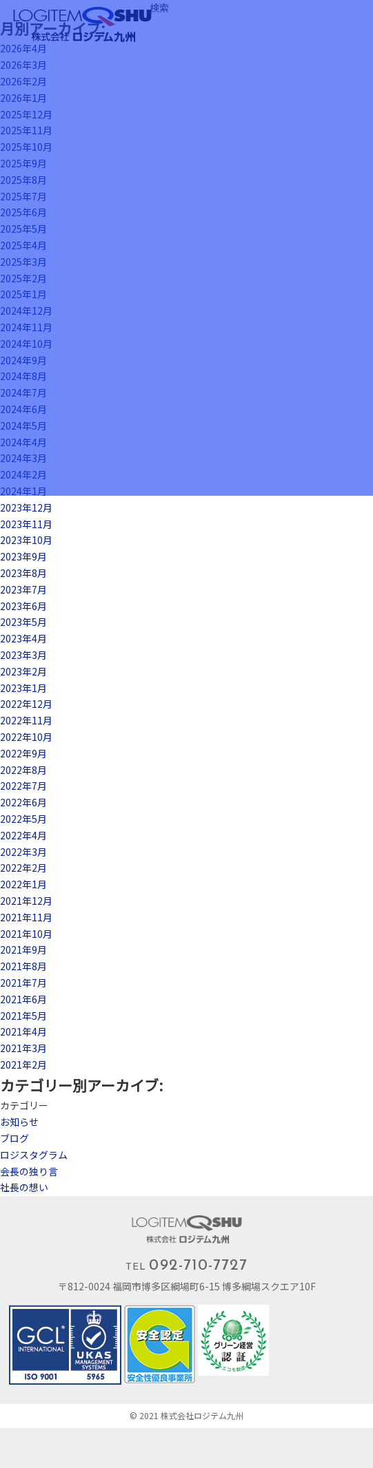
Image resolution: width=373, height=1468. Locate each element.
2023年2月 (23, 671)
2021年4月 (23, 1031)
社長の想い (24, 1187)
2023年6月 (23, 606)
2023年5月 (23, 622)
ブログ (14, 1138)
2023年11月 (26, 524)
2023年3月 (23, 655)
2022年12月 (26, 704)
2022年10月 (26, 737)
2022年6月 (23, 802)
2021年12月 (26, 901)
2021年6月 (23, 999)
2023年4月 (23, 638)
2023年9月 (23, 556)
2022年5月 (23, 819)
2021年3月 (23, 1048)
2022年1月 (23, 884)
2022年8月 (23, 770)
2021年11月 (26, 917)
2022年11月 (26, 720)
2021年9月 (23, 949)
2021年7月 (23, 982)
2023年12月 (26, 507)
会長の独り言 (29, 1171)
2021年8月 (23, 966)
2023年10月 (26, 540)
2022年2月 (23, 867)
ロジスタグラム (34, 1155)
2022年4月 (23, 835)
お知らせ (19, 1122)
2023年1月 (23, 688)
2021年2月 (23, 1064)
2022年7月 (23, 786)
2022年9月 (23, 753)
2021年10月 (26, 934)
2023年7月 (23, 589)
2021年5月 (23, 1016)
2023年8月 (23, 573)
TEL (186, 1266)
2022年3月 (23, 852)
